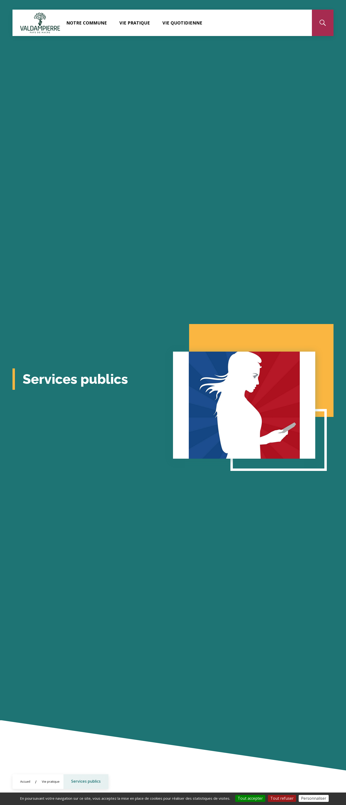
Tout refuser (282, 798)
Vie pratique (134, 23)
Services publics (86, 781)
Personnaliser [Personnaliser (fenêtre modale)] (313, 798)
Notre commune (86, 23)
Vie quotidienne (182, 23)
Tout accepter (250, 798)
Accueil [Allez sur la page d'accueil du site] (25, 781)
